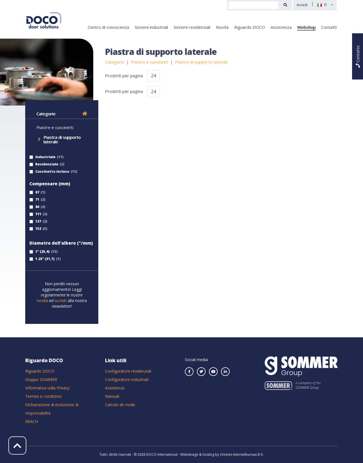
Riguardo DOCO (249, 27)
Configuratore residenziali (128, 371)
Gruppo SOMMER (41, 379)
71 (34, 199)
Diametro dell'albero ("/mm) (61, 242)
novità (43, 300)
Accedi (302, 4)
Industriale (42, 157)
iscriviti (61, 300)
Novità (222, 27)
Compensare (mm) (49, 183)
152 (35, 228)
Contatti (329, 27)
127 (35, 221)
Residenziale (43, 164)
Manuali (112, 396)
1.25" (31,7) (42, 258)
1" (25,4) (39, 251)
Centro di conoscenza (108, 27)
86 (34, 206)
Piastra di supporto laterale (62, 139)
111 (35, 214)
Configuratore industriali (126, 379)
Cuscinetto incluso (49, 171)
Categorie (61, 113)
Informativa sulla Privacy (47, 387)
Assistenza (281, 27)
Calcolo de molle (120, 404)
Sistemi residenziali (192, 27)
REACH (31, 421)
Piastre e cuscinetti (54, 127)
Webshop (306, 27)
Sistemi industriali (151, 27)
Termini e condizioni (43, 396)
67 (34, 192)
